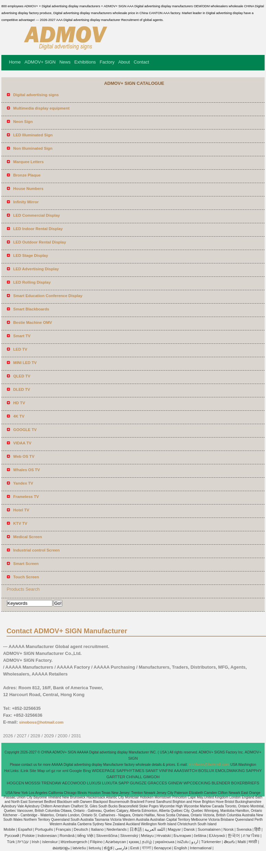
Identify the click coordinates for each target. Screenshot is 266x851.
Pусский (11, 835)
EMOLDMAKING (230, 771)
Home (15, 62)
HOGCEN (15, 783)
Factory (107, 62)
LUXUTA (110, 783)
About (124, 62)
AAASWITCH (185, 771)
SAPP (123, 783)
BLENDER (220, 783)
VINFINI (166, 771)
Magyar (174, 829)
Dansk (189, 829)
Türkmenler (211, 842)
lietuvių (95, 848)
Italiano (97, 829)
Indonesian (47, 835)
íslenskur (50, 842)
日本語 (136, 829)
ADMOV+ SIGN (40, 62)
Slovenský (129, 835)
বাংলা (146, 848)
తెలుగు (229, 842)
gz (53, 771)
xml (65, 771)
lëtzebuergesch (74, 842)
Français (63, 829)
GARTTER (115, 777)
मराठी (253, 842)
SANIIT (151, 771)
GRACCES (157, 783)
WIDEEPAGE (104, 771)
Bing (87, 771)
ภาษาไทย (251, 835)
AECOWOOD (74, 783)
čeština (200, 835)
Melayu (147, 835)
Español (25, 829)
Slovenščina (107, 835)
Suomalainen (208, 829)
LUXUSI (94, 783)
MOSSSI (32, 783)
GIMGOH (151, 777)
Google (75, 771)
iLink (24, 771)
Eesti (134, 848)
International (200, 848)
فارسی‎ (121, 848)
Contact (141, 62)
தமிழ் (147, 842)
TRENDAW (51, 783)
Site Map (37, 771)
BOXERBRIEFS (245, 783)
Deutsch (81, 829)
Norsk (228, 829)
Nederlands (117, 829)
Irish (35, 842)
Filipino (96, 842)
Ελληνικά (217, 835)
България (182, 835)
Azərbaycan (115, 842)
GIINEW (175, 783)
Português (44, 829)
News (65, 62)
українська (164, 842)
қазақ (134, 842)
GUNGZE (138, 783)
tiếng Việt (85, 835)
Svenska (244, 829)
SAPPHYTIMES (130, 771)
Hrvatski (164, 835)
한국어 (234, 835)
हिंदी (257, 829)
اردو (194, 842)
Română (67, 835)
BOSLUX (206, 771)
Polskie (28, 835)
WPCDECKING (196, 783)
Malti (242, 842)
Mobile (9, 829)
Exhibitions (85, 62)
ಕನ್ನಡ (108, 848)
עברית (23, 842)
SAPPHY (254, 771)
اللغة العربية (155, 829)
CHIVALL (134, 777)
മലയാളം (61, 848)
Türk (11, 842)
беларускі (162, 848)
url (48, 771)
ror (59, 771)
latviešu (79, 848)
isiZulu (183, 842)
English (180, 848)
